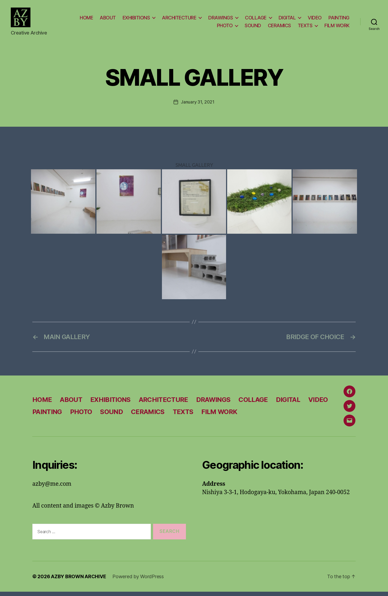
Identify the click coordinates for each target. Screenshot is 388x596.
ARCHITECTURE (179, 19)
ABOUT (108, 19)
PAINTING (338, 19)
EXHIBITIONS (136, 19)
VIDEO (315, 19)
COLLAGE (255, 19)
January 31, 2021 (197, 106)
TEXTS (305, 27)
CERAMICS (279, 27)
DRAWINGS (220, 19)
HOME (86, 19)
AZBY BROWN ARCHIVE (78, 581)
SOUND (253, 27)
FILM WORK (336, 27)
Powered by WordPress (138, 581)
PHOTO (225, 27)
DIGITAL (287, 19)
